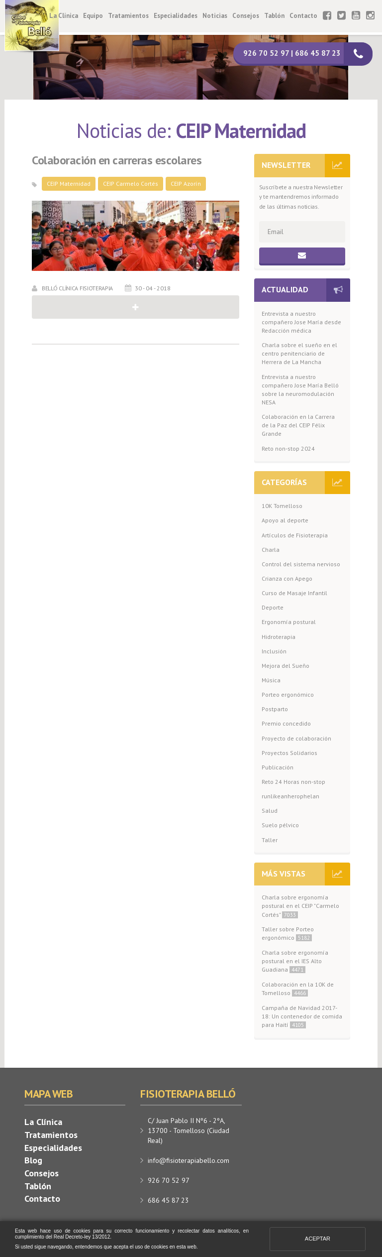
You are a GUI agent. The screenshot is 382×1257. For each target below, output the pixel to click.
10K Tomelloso (282, 505)
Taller (270, 840)
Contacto (303, 15)
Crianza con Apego (287, 578)
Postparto (275, 709)
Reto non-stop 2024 (288, 448)
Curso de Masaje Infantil (294, 593)
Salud (270, 810)
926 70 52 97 (169, 1180)
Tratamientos (128, 15)
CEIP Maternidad (69, 183)
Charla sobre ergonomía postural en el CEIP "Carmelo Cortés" (300, 905)
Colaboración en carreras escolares (116, 160)
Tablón (274, 15)
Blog (33, 1160)
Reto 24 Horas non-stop (293, 781)
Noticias (214, 15)
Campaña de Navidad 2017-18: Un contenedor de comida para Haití (302, 1016)
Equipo (93, 15)
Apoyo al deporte (285, 520)
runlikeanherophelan (290, 796)
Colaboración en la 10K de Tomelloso (298, 989)
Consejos (245, 15)
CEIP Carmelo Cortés (130, 183)
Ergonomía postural (289, 622)
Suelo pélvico (280, 825)
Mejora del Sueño (285, 665)
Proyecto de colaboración (296, 738)
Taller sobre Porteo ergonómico (288, 933)
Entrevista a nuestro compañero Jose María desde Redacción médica (301, 322)
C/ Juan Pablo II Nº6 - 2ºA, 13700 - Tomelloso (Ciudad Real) (188, 1130)
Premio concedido (286, 723)
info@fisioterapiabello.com (188, 1160)
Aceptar (317, 1239)
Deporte (273, 607)
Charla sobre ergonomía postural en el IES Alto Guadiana (295, 961)
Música (271, 680)
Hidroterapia (278, 636)
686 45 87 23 (168, 1200)
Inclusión (274, 651)
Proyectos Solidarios (289, 752)
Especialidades (175, 15)
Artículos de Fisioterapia (295, 535)
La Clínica (63, 15)
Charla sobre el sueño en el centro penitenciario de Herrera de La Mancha (299, 353)
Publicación (277, 767)
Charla (271, 549)
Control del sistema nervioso (301, 564)
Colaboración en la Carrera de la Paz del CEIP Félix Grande (298, 425)
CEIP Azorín (186, 183)
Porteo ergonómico (288, 694)
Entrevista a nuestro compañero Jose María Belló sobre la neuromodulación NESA (300, 389)
